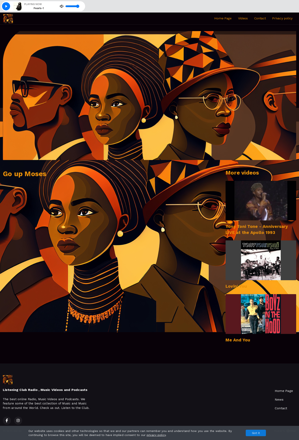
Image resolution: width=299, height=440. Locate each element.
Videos (243, 18)
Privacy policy (282, 18)
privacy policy (156, 435)
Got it (256, 433)
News (279, 399)
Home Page (222, 18)
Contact (260, 18)
